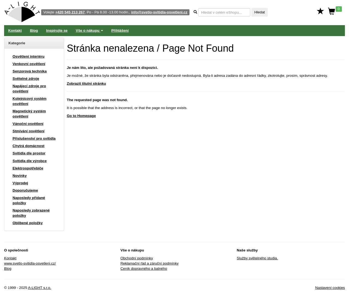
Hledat (259, 12)
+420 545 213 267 (70, 12)
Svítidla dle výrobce (30, 161)
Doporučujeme (25, 190)
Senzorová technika (30, 71)
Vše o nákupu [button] (89, 30)
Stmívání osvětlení (28, 131)
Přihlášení (120, 30)
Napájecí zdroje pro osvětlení (29, 88)
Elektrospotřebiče (28, 168)
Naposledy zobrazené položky (31, 213)
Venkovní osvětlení (29, 64)
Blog (34, 30)
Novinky (20, 176)
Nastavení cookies (330, 288)
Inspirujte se (57, 30)
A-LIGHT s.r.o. (39, 288)
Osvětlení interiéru (28, 56)
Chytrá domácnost (28, 146)
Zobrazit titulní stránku (86, 83)
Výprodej (20, 183)
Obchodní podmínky (137, 258)
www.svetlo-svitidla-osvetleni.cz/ (30, 263)
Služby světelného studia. (257, 258)
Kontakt (15, 30)
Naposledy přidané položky (29, 200)
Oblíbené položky (28, 223)
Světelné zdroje (26, 79)
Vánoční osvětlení (28, 124)
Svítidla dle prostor (29, 153)
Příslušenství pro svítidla (34, 138)
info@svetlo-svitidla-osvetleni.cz (159, 12)
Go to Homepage (81, 116)
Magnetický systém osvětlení (29, 113)
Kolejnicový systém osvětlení (29, 101)
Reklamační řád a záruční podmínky (150, 263)
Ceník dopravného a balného (144, 268)
